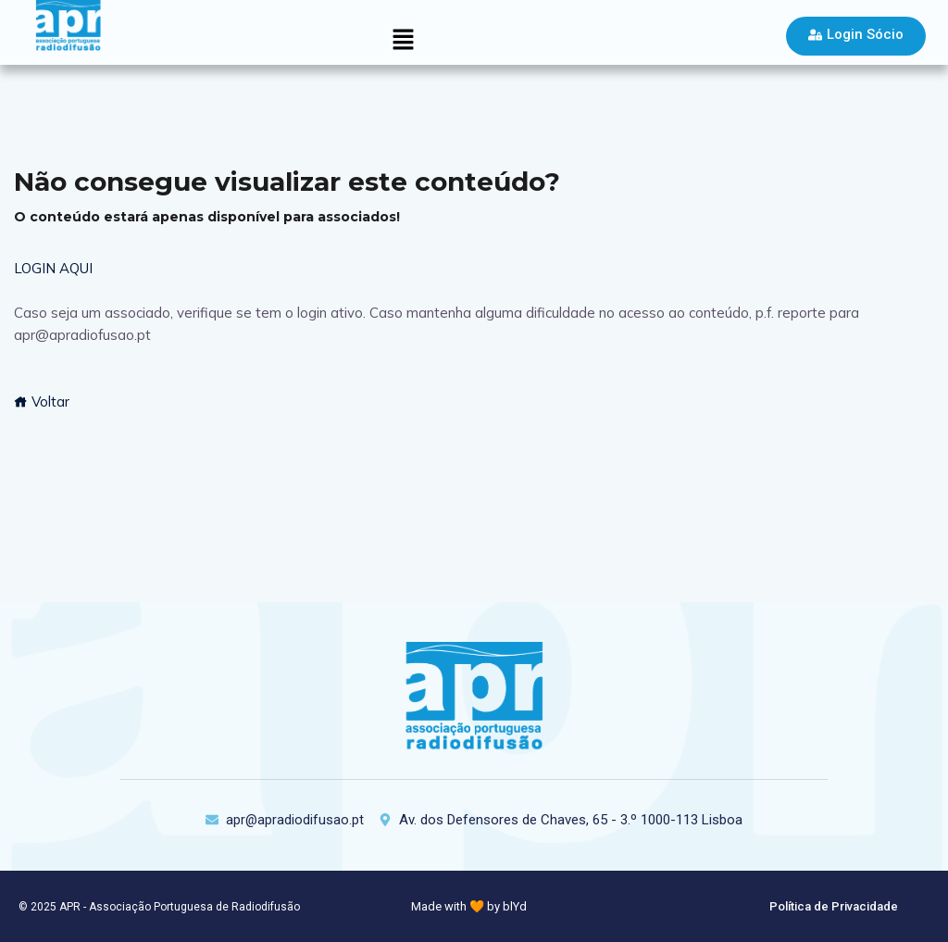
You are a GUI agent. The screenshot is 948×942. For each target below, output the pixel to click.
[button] (402, 40)
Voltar (41, 401)
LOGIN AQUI (53, 268)
